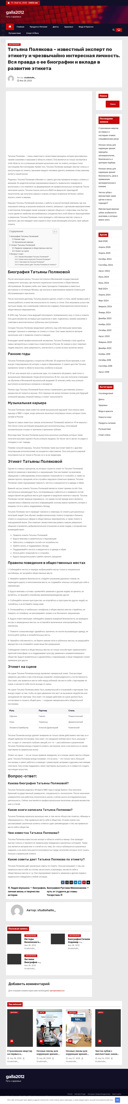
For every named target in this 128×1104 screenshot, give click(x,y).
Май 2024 (103, 288)
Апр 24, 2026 (104, 1058)
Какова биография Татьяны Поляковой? (34, 257)
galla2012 (15, 12)
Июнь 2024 (103, 282)
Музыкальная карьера (24, 242)
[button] (114, 29)
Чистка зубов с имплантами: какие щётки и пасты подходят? (106, 1055)
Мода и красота (86, 27)
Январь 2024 (104, 312)
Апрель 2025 (104, 253)
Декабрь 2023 (104, 318)
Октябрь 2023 (104, 330)
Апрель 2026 (104, 247)
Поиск (103, 96)
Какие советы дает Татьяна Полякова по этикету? (37, 264)
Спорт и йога (32, 33)
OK (117, 1100)
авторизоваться (57, 990)
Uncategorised (14, 44)
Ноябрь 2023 (104, 324)
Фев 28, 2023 (30, 945)
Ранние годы (19, 239)
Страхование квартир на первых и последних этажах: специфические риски (19, 1055)
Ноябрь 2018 (104, 354)
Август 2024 (104, 271)
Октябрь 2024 (105, 259)
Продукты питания (38, 27)
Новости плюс (105, 417)
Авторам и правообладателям (99, 1094)
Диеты (56, 27)
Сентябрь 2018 (105, 366)
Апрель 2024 (104, 294)
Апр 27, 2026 (75, 1058)
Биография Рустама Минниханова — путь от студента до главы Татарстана (68, 891)
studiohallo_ (30, 78)
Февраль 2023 (105, 342)
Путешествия (15, 33)
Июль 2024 (103, 276)
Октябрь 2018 (104, 360)
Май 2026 (103, 241)
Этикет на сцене (22, 251)
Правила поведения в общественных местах (33, 248)
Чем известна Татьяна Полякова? (31, 262)
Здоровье (68, 27)
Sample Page (80, 1094)
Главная (20, 27)
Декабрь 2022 (104, 348)
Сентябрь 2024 (105, 265)
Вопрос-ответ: (17, 254)
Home (70, 1094)
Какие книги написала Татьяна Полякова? (35, 259)
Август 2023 (104, 336)
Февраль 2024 (105, 306)
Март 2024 (103, 300)
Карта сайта (116, 1094)
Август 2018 (103, 372)
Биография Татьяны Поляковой (24, 236)
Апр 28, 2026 (16, 1058)
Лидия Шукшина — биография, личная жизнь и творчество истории (27, 891)
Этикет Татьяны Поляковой (23, 245)
